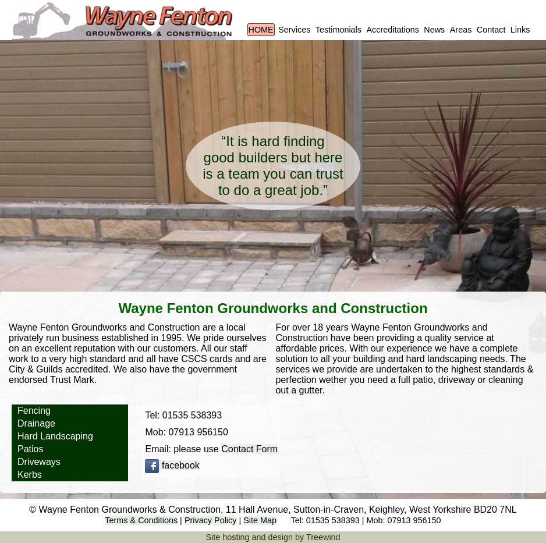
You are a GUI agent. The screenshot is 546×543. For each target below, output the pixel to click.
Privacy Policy (211, 520)
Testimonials (338, 29)
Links (520, 29)
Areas (461, 29)
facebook (172, 465)
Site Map (259, 520)
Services (294, 29)
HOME (261, 29)
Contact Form (249, 449)
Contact (491, 29)
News (434, 29)
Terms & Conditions (141, 520)
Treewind (323, 537)
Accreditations (392, 29)
